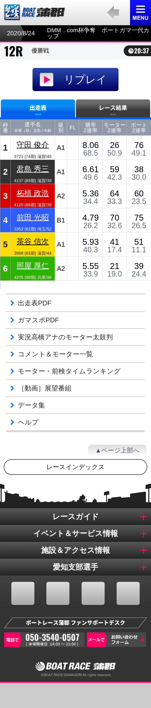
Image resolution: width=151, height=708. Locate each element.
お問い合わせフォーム (116, 639)
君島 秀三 (33, 169)
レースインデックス (75, 466)
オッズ (57, 695)
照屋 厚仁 (33, 265)
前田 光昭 (33, 217)
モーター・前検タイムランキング (69, 371)
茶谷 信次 (33, 241)
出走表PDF (34, 303)
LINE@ (128, 593)
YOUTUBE (93, 593)
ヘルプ (28, 422)
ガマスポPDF (38, 320)
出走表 (19, 695)
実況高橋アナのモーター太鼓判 (65, 337)
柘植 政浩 (33, 193)
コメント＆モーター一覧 (55, 354)
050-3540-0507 (44, 639)
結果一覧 (94, 695)
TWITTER (57, 593)
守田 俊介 (33, 144)
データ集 (31, 405)
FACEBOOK (22, 593)
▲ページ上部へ (117, 450)
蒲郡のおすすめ (132, 695)
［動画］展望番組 (45, 388)
